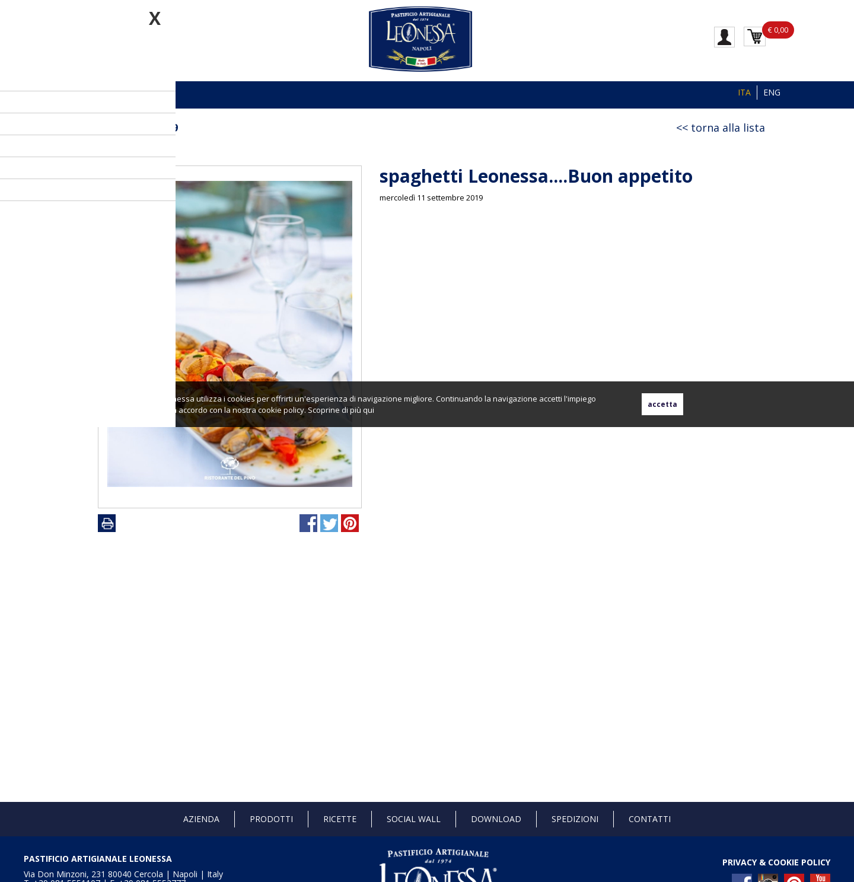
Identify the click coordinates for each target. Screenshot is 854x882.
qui (368, 410)
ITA (744, 92)
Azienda (201, 818)
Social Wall (414, 818)
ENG (771, 92)
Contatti (650, 818)
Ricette (339, 818)
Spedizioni (575, 818)
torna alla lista (728, 127)
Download (496, 818)
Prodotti (271, 818)
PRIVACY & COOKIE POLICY (776, 862)
